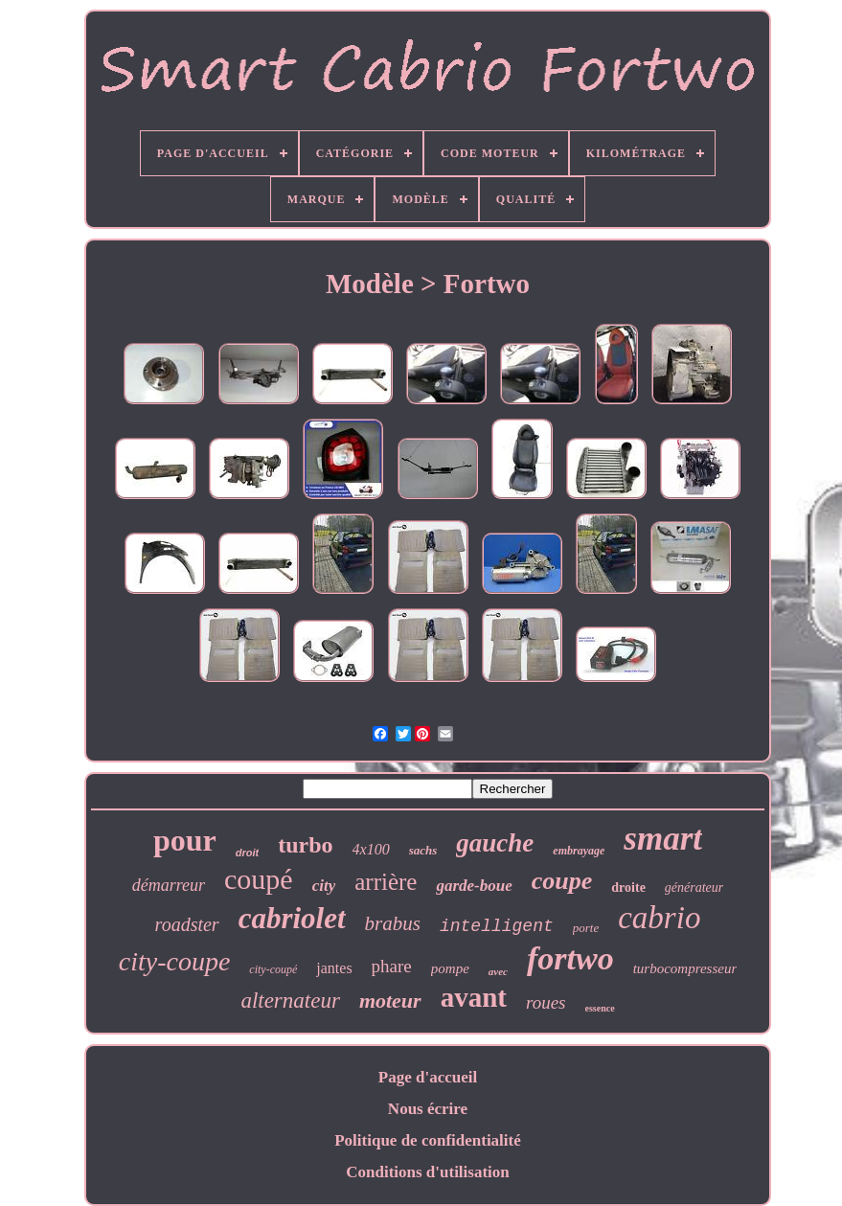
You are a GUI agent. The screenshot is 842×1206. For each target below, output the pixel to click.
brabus (393, 923)
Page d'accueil (427, 1077)
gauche (495, 843)
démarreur (168, 885)
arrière (385, 882)
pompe (450, 968)
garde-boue (474, 885)
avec (498, 971)
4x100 (371, 849)
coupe (562, 881)
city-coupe (175, 961)
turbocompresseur (685, 968)
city (324, 885)
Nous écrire (427, 1109)
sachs (423, 850)
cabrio (659, 917)
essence (600, 1008)
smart (663, 838)
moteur (390, 1001)
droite (628, 887)
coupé (258, 879)
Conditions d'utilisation (428, 1172)
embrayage (578, 850)
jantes (334, 968)
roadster (187, 924)
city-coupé (273, 969)
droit (247, 852)
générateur (694, 887)
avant (474, 997)
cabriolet (292, 918)
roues (546, 1002)
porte (586, 928)
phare (392, 966)
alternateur (290, 1001)
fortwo (570, 958)
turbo (305, 844)
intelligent (497, 926)
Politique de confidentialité (427, 1140)
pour (184, 840)
